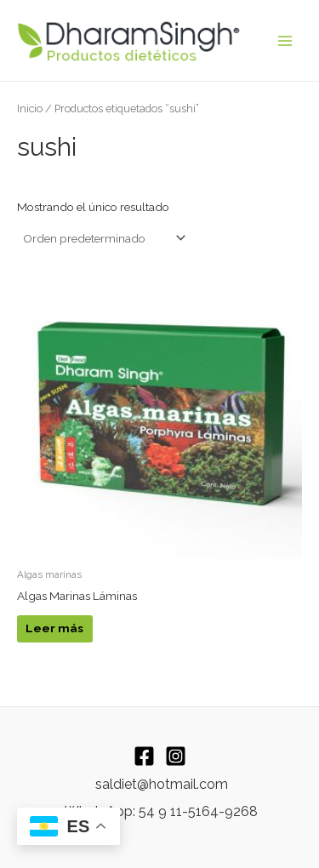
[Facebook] (144, 756)
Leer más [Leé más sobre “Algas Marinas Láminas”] (54, 628)
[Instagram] (175, 756)
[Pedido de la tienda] (103, 238)
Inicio (30, 108)
